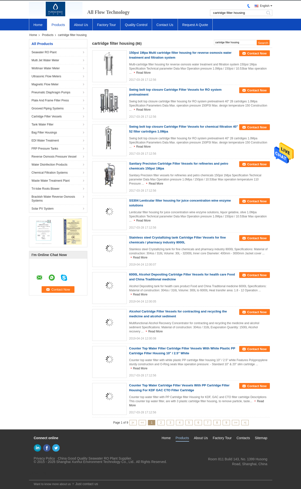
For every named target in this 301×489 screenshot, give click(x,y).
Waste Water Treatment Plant (51, 180)
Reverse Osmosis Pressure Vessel (54, 156)
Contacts (243, 438)
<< (142, 422)
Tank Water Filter (43, 124)
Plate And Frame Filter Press (50, 100)
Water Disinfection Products (50, 164)
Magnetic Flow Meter (45, 84)
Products (58, 25)
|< (133, 422)
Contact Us (164, 25)
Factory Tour (106, 25)
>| (245, 422)
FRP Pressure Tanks (45, 148)
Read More (143, 72)
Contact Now (256, 53)
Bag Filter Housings (44, 132)
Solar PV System (43, 208)
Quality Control (136, 25)
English (264, 6)
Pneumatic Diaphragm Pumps (51, 92)
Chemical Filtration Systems (50, 172)
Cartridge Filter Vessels (47, 116)
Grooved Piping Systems (48, 108)
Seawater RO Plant (44, 52)
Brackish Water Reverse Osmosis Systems (53, 198)
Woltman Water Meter (46, 68)
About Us (81, 25)
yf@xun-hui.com (255, 469)
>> (235, 422)
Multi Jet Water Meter (45, 60)
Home (38, 25)
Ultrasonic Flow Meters (46, 76)
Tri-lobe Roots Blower (46, 188)
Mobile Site (39, 473)
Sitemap (261, 438)
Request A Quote (195, 25)
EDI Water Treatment (45, 140)
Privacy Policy (44, 458)
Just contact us (86, 484)
